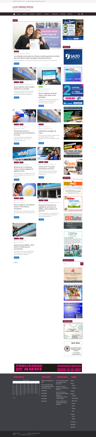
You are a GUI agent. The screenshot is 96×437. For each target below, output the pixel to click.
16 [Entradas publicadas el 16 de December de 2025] (17, 389)
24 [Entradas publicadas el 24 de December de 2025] (21, 391)
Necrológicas (44, 390)
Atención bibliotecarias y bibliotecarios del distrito (62, 388)
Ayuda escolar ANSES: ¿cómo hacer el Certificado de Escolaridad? (24, 247)
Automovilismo (75, 398)
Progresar (47, 90)
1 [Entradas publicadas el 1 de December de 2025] (13, 384)
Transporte (22, 128)
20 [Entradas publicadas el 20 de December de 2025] (33, 389)
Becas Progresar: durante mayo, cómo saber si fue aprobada (48, 95)
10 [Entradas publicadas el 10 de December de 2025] (21, 387)
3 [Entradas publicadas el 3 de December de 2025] (21, 384)
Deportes (39, 14)
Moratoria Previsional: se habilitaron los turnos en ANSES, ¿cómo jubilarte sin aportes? (48, 208)
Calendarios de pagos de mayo (47, 132)
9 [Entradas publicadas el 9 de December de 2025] (17, 387)
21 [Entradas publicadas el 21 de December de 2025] (36, 389)
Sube (18, 128)
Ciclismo (73, 403)
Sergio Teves (24, 53)
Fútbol (73, 406)
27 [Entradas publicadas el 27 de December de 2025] (33, 391)
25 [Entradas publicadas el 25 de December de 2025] (25, 391)
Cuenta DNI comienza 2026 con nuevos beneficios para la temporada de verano (47, 386)
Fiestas (73, 416)
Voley (73, 411)
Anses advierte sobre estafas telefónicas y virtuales (24, 88)
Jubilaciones (57, 202)
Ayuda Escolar (20, 242)
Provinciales (55, 14)
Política (18, 14)
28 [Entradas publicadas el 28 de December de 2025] (36, 391)
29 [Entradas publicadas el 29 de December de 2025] (13, 394)
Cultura (24, 14)
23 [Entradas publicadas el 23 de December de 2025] (17, 391)
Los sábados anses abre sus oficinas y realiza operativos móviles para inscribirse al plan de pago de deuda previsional (37, 57)
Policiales (32, 14)
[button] (27, 14)
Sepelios (73, 418)
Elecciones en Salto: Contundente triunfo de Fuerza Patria (62, 382)
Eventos (73, 385)
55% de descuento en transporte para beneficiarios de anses (24, 133)
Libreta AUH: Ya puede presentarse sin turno (47, 168)
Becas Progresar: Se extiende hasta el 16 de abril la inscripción (24, 207)
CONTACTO (70, 14)
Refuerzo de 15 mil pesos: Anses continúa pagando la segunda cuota (23, 169)
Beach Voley (74, 400)
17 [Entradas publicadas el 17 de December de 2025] (21, 389)
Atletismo (74, 395)
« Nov (14, 397)
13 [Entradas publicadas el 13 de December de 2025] (33, 387)
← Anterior (15, 262)
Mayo (51, 128)
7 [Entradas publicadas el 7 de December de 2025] (36, 384)
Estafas (31, 84)
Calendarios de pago (46, 128)
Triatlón (73, 408)
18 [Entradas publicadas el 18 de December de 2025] (25, 389)
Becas (43, 90)
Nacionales (63, 14)
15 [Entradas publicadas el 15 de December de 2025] (13, 389)
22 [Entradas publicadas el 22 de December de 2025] (13, 391)
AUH (55, 164)
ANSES (28, 53)
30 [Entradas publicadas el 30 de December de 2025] (17, 394)
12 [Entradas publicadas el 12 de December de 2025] (29, 387)
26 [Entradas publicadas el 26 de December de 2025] (29, 391)
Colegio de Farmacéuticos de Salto (38, 1)
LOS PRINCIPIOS (23, 7)
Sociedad (46, 14)
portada (21, 82)
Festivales (74, 388)
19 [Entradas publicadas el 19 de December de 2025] (29, 389)
